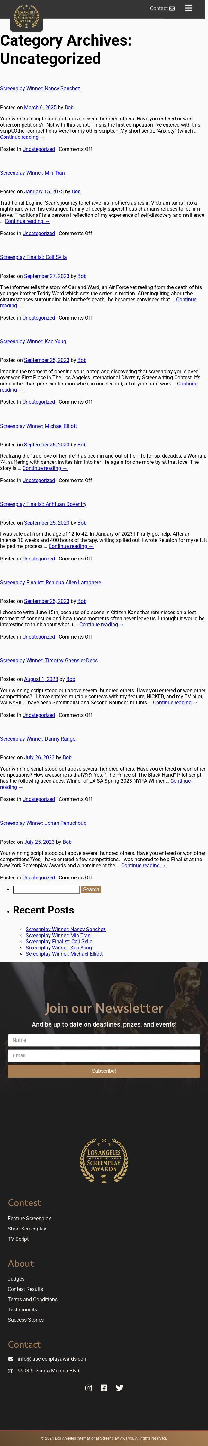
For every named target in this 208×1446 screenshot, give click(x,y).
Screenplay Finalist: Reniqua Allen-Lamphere (50, 582)
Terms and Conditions (33, 1299)
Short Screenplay (27, 1229)
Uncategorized (39, 149)
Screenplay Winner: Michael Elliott (38, 426)
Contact (24, 1344)
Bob (69, 107)
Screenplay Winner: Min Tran (32, 173)
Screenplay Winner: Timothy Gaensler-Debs (49, 660)
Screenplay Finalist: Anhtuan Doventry (43, 504)
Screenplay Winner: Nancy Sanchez (40, 88)
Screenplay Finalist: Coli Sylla (33, 257)
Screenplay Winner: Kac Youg (33, 342)
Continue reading (22, 137)
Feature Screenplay (29, 1218)
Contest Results (25, 1289)
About (21, 1263)
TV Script (18, 1239)
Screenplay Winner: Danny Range (37, 739)
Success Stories (26, 1320)
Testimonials (22, 1310)
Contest (24, 1202)
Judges (16, 1279)
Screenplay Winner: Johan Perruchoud (43, 823)
